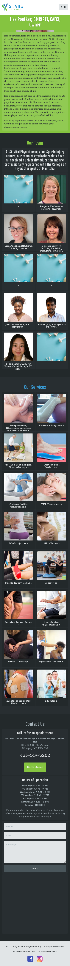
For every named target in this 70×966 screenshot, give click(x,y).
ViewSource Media (49, 951)
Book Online (35, 767)
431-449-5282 (35, 755)
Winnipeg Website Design (25, 951)
